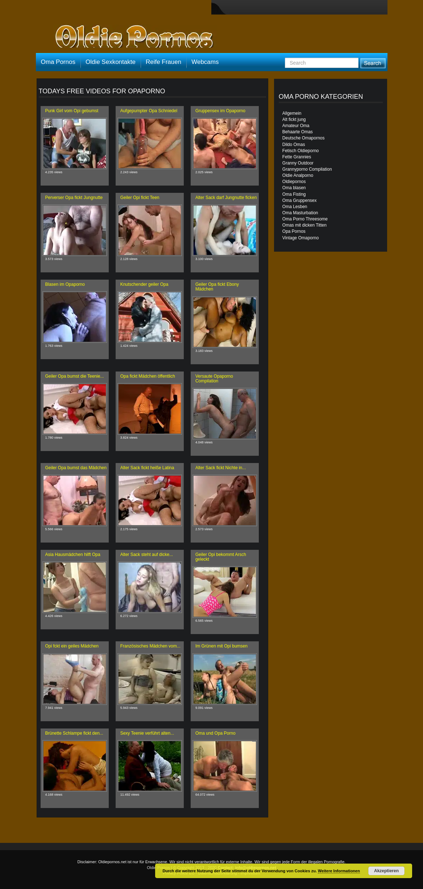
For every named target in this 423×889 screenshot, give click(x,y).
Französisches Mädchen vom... (150, 646)
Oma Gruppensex (299, 200)
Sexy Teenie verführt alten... (147, 733)
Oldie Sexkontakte (111, 61)
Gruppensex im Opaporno (220, 110)
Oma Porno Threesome (305, 219)
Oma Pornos (58, 61)
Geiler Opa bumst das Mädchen (76, 467)
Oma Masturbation (300, 212)
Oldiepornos (294, 181)
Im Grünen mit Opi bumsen (221, 646)
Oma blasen (294, 187)
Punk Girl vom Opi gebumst (72, 110)
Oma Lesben (294, 206)
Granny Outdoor (298, 163)
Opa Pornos (294, 231)
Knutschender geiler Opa (144, 284)
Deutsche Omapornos (303, 138)
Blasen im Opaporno (65, 284)
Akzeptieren (386, 870)
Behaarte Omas (297, 131)
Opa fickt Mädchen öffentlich (147, 376)
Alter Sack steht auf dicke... (146, 554)
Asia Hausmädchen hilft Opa (72, 554)
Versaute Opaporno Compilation (214, 378)
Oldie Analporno (297, 175)
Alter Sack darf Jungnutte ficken (226, 197)
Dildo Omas (293, 144)
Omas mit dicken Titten (304, 225)
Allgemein (292, 113)
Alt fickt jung (294, 119)
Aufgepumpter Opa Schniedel (148, 110)
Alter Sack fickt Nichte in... (220, 467)
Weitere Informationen (339, 871)
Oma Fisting (294, 194)
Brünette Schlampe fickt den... (74, 733)
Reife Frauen (163, 61)
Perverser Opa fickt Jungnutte (74, 197)
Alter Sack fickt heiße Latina (147, 467)
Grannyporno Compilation (307, 169)
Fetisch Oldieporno (300, 150)
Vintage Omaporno (300, 237)
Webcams (205, 61)
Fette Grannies (296, 156)
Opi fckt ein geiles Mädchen (72, 646)
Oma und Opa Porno (215, 733)
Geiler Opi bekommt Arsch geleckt (220, 557)
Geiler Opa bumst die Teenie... (74, 376)
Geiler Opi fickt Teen (139, 197)
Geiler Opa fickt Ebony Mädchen (217, 287)
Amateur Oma (296, 125)
